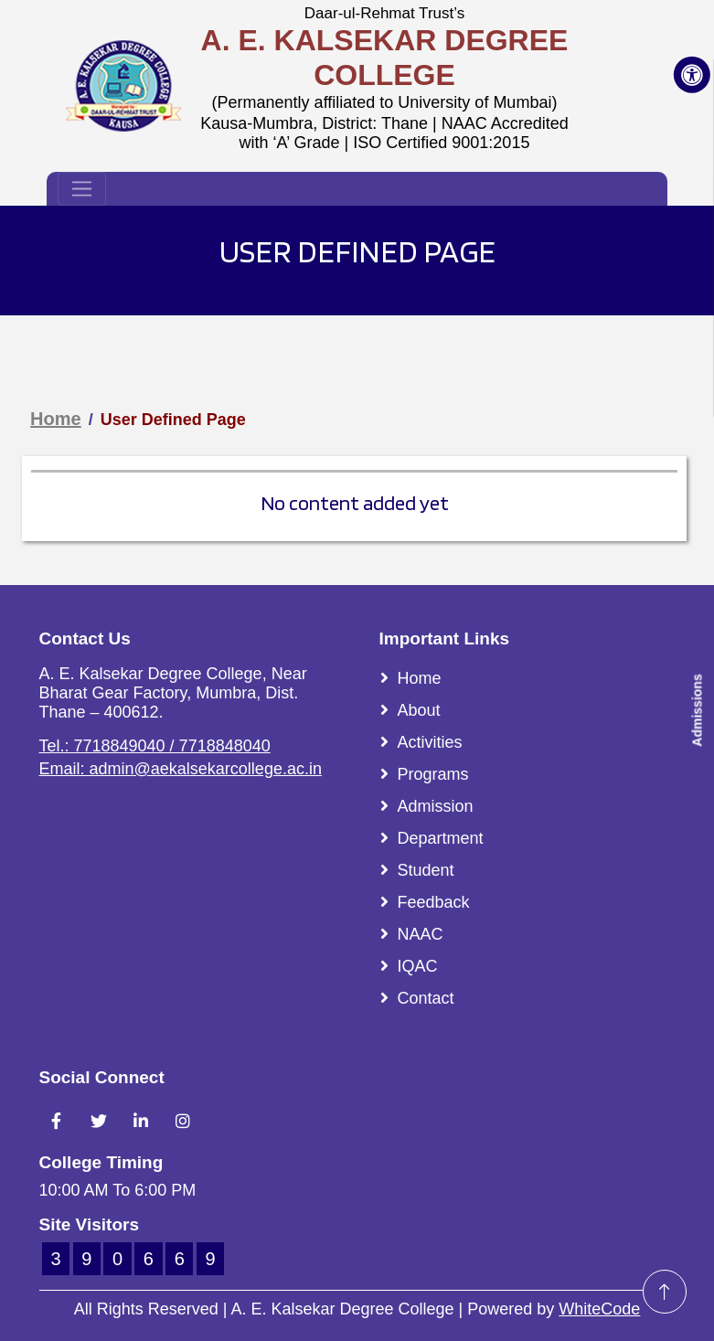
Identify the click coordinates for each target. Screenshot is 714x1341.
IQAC (418, 966)
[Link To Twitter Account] (98, 1120)
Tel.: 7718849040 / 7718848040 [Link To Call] (155, 746)
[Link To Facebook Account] (56, 1120)
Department (441, 838)
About (419, 710)
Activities (430, 742)
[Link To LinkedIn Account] (140, 1120)
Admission (436, 806)
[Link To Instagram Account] (182, 1120)
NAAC (420, 934)
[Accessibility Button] (692, 75)
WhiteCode (599, 1309)
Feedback (434, 902)
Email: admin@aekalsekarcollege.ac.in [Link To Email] (180, 769)
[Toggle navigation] (82, 189)
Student (426, 870)
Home (55, 419)
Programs (433, 774)
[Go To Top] (665, 1292)
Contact (426, 998)
